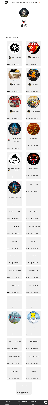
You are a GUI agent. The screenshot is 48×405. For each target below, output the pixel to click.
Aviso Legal (7, 404)
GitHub (19, 404)
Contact (32, 404)
